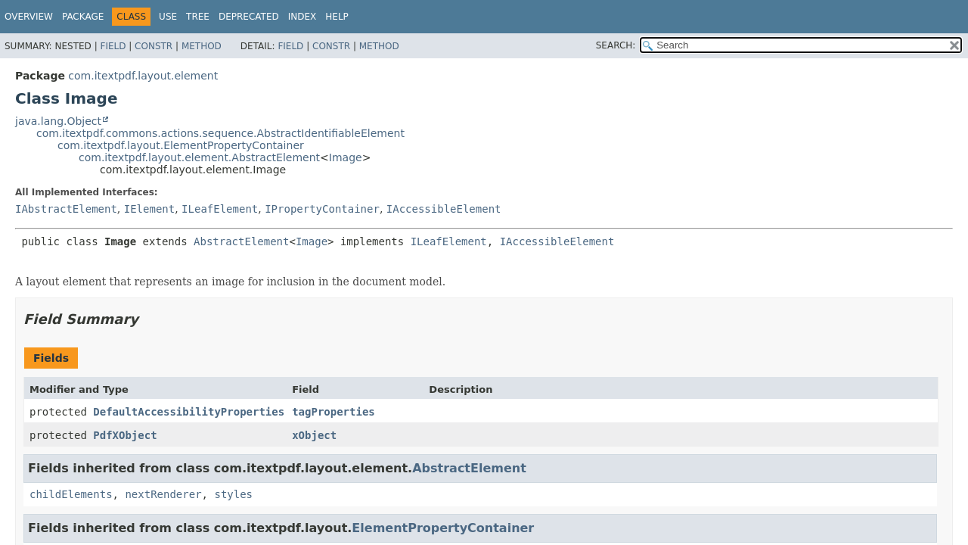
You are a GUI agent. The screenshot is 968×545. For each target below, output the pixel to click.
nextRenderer (163, 494)
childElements (71, 494)
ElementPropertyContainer (443, 528)
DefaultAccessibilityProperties (188, 412)
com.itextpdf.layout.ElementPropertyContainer (180, 145)
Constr (153, 46)
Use (168, 16)
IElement (149, 209)
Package (83, 16)
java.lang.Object (58, 121)
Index (302, 16)
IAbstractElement (66, 209)
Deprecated (249, 16)
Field (113, 46)
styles (233, 494)
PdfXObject (125, 435)
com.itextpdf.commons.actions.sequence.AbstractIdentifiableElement (220, 133)
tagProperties (333, 412)
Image (345, 157)
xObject (314, 435)
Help (337, 16)
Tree (197, 16)
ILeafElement (220, 209)
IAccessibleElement (443, 209)
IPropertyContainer (322, 209)
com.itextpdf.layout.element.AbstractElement (199, 157)
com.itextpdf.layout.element (143, 76)
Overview (29, 16)
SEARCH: (616, 45)
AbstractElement (241, 241)
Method (202, 46)
